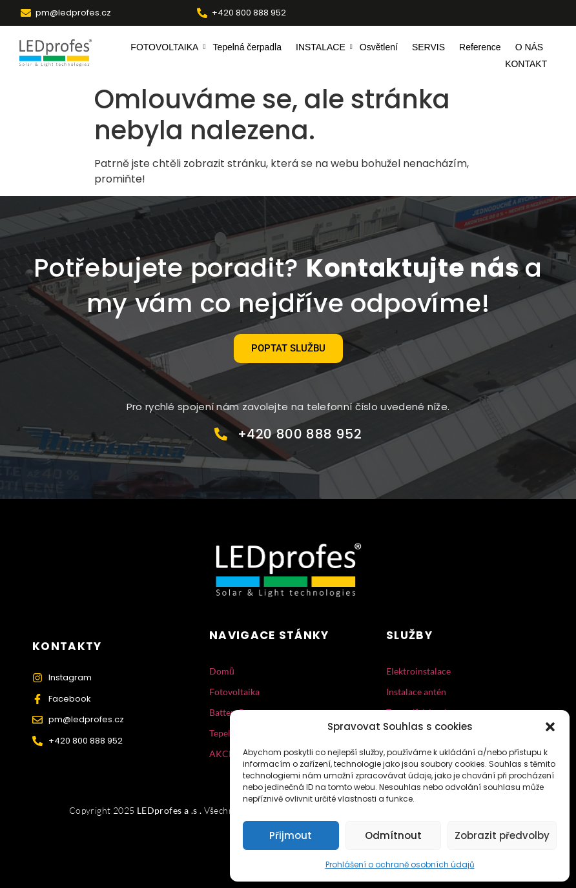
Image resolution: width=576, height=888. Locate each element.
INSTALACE (322, 47)
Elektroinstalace (418, 671)
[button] (550, 726)
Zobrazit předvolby (502, 835)
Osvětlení (379, 47)
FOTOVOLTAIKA (165, 47)
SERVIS (428, 47)
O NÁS (529, 47)
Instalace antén (416, 691)
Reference (480, 47)
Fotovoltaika (234, 691)
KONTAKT (526, 64)
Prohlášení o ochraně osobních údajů (400, 864)
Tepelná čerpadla (247, 47)
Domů (221, 671)
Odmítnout (393, 835)
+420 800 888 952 (249, 12)
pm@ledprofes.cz (73, 12)
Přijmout (290, 835)
